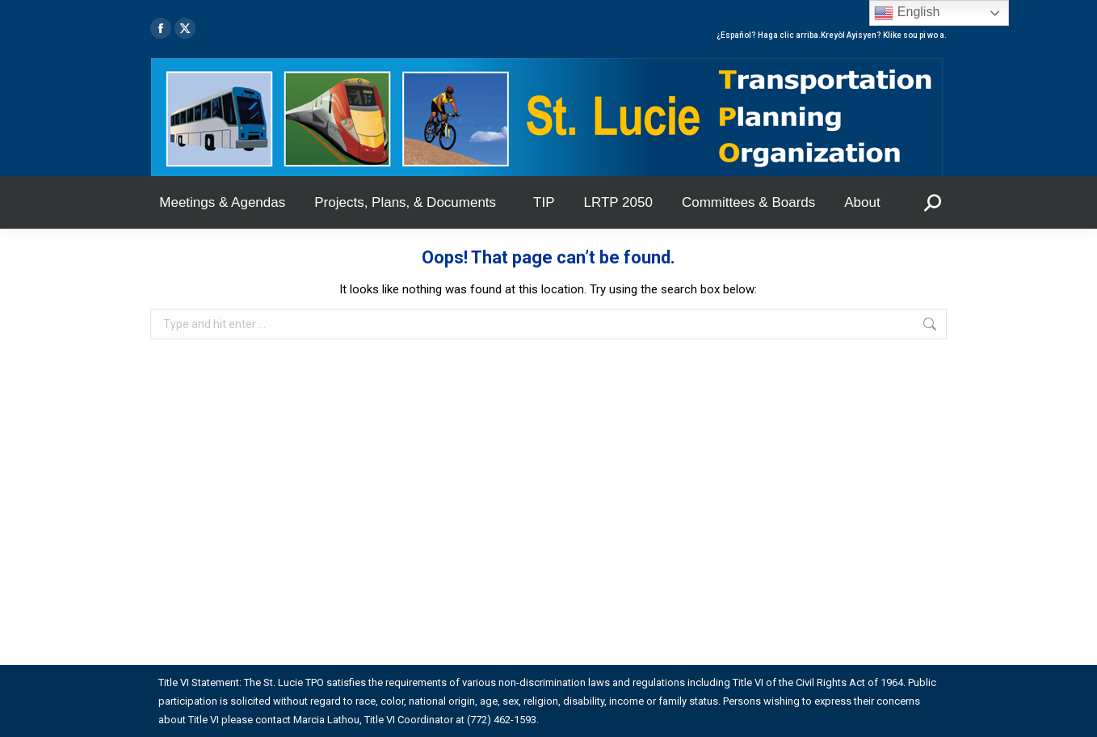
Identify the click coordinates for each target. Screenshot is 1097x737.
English (906, 13)
